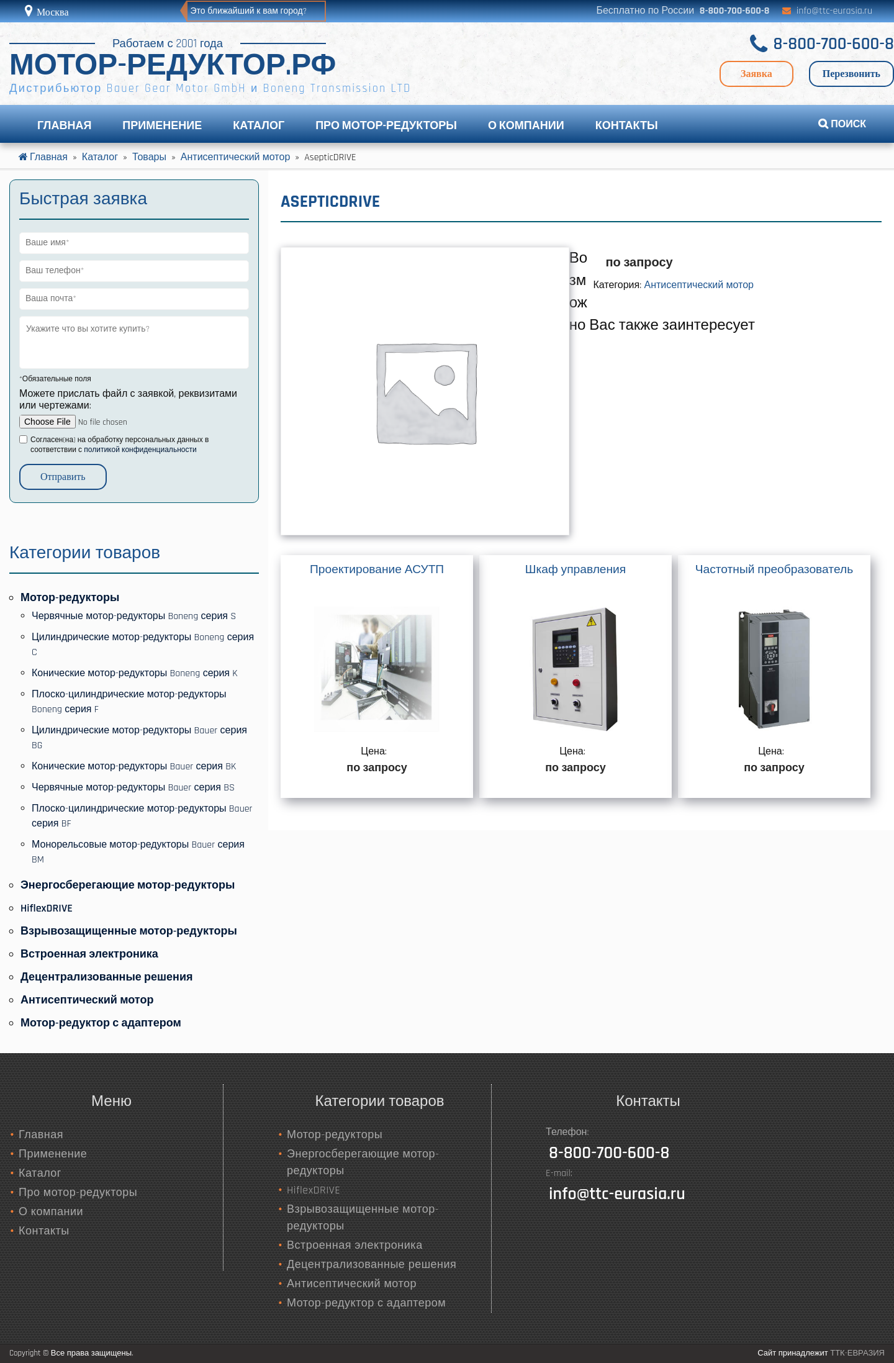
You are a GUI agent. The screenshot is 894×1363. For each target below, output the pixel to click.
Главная (64, 126)
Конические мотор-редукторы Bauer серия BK (134, 766)
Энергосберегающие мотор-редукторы (127, 885)
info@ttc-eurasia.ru (834, 10)
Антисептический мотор (699, 285)
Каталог (258, 126)
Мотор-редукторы (69, 598)
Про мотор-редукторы (386, 126)
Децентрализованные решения (106, 977)
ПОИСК (842, 124)
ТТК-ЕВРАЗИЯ (857, 1353)
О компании (526, 126)
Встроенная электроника (89, 954)
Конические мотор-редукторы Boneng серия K (135, 673)
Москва (51, 12)
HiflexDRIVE (46, 908)
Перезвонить (851, 73)
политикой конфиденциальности (140, 450)
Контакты (626, 126)
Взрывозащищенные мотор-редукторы (128, 931)
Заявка (756, 73)
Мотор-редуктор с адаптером (100, 1023)
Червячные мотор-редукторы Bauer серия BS (133, 787)
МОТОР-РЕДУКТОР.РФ (172, 66)
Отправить (63, 476)
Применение (162, 126)
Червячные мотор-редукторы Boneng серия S (134, 616)
